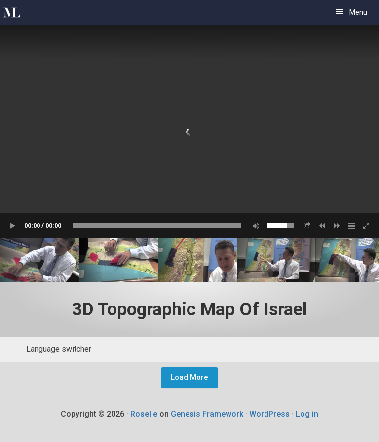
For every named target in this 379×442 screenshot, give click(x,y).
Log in (307, 414)
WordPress (269, 414)
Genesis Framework (207, 414)
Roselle (143, 414)
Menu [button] (358, 12)
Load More (189, 377)
